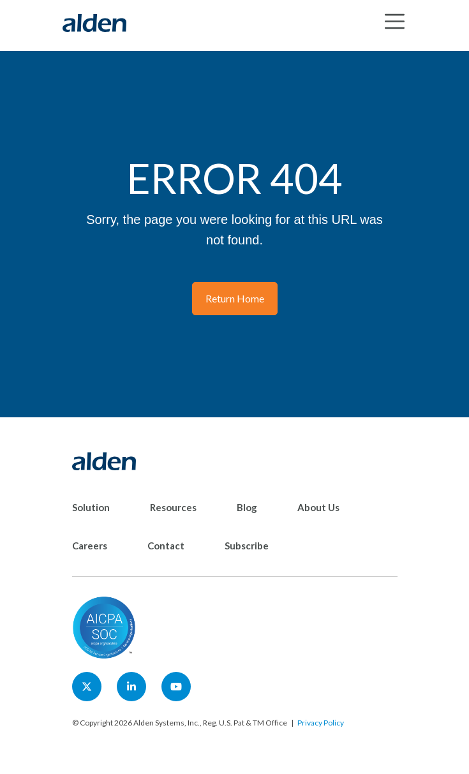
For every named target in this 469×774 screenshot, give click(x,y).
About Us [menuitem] (318, 507)
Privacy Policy (320, 722)
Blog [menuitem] (247, 507)
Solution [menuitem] (91, 507)
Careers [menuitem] (89, 545)
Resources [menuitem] (173, 507)
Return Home (234, 298)
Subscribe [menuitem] (247, 545)
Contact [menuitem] (165, 545)
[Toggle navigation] (394, 21)
